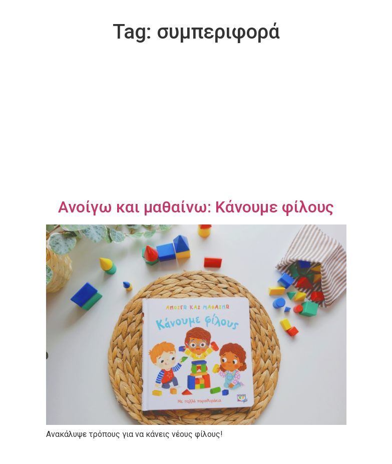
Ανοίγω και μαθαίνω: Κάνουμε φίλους (196, 206)
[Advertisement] (196, 122)
